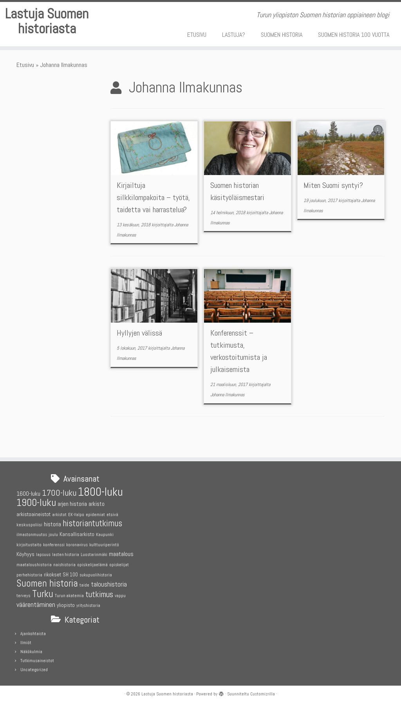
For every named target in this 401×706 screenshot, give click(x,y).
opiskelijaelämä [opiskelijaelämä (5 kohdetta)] (92, 565)
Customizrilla (262, 694)
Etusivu (25, 85)
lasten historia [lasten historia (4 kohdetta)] (65, 555)
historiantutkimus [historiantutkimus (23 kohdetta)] (92, 523)
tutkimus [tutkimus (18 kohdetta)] (99, 594)
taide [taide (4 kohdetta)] (84, 585)
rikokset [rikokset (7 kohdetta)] (52, 574)
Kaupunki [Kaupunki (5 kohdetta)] (105, 534)
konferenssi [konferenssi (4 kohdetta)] (54, 544)
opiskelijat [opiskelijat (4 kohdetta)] (119, 564)
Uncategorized (34, 669)
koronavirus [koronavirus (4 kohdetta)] (77, 544)
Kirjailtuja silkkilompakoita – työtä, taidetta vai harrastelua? (153, 218)
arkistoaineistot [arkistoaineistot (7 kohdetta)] (33, 514)
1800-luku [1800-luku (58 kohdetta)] (100, 491)
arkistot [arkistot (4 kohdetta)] (59, 514)
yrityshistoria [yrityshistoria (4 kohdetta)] (88, 605)
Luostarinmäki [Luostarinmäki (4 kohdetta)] (94, 555)
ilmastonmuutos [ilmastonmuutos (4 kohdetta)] (31, 534)
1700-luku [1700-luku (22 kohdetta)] (59, 492)
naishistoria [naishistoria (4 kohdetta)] (64, 564)
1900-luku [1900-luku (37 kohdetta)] (36, 503)
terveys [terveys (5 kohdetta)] (23, 595)
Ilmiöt (25, 642)
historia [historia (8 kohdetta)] (52, 524)
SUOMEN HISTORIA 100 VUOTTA (353, 35)
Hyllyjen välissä (139, 354)
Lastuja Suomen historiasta (47, 34)
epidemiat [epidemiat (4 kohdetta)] (95, 514)
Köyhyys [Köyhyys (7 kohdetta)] (25, 554)
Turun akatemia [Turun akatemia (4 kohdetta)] (69, 595)
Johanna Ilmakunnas (227, 415)
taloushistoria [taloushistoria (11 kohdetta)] (109, 584)
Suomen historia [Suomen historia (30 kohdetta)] (47, 583)
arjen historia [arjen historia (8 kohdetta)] (72, 504)
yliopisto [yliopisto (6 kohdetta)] (66, 605)
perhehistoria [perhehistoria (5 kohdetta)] (29, 575)
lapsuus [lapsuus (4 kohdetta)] (43, 555)
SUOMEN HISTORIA (281, 35)
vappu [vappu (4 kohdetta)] (120, 595)
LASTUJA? (233, 35)
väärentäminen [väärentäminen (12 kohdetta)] (35, 605)
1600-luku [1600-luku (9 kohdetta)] (28, 493)
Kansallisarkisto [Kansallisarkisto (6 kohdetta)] (77, 534)
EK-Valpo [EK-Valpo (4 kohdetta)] (76, 514)
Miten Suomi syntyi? (333, 206)
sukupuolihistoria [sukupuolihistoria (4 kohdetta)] (95, 575)
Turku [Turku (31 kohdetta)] (42, 594)
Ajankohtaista (33, 633)
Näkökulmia (31, 651)
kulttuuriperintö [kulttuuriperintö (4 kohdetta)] (104, 544)
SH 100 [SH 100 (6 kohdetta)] (70, 574)
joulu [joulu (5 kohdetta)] (53, 534)
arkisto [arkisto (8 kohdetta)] (97, 504)
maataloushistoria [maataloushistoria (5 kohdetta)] (34, 565)
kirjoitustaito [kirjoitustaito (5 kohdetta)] (29, 545)
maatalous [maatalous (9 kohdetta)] (121, 554)
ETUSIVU (196, 35)
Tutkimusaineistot (37, 660)
